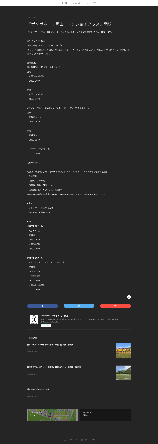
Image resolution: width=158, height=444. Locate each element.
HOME (64, 3)
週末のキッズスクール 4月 (38, 389)
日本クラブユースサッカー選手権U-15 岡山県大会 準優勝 (50, 345)
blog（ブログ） (77, 3)
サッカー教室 (91, 3)
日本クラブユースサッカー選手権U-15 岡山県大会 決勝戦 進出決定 (54, 367)
